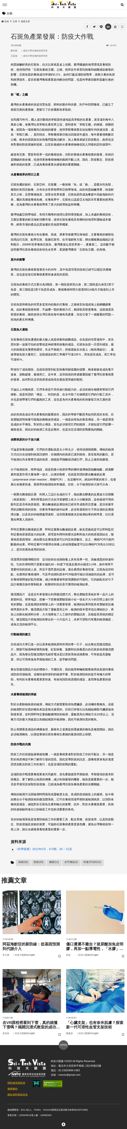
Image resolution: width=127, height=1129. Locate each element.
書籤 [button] (122, 26)
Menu (5, 5)
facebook (87, 26)
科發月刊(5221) (92, 862)
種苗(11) (54, 862)
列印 (115, 26)
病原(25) (23, 862)
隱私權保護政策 (16, 1083)
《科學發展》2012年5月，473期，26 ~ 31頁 (43, 849)
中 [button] (108, 26)
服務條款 (12, 1088)
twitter (94, 26)
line (100, 26)
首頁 (5, 21)
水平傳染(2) (71, 862)
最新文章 (25, 21)
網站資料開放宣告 (17, 1094)
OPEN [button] (63, 1045)
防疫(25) (38, 862)
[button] (122, 5)
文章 (15, 21)
